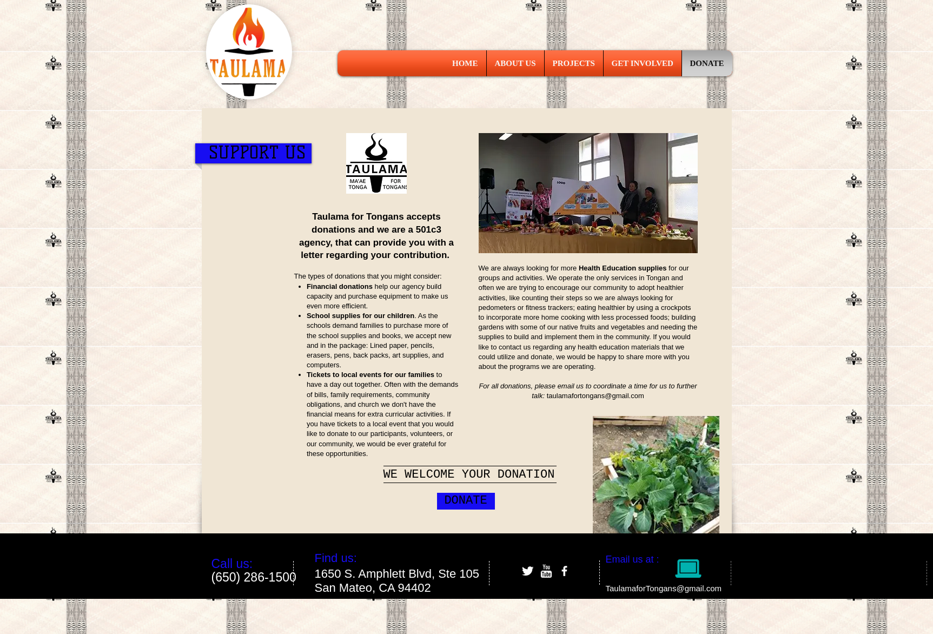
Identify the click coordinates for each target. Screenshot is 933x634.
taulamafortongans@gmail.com (595, 396)
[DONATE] (466, 501)
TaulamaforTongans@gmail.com (664, 588)
